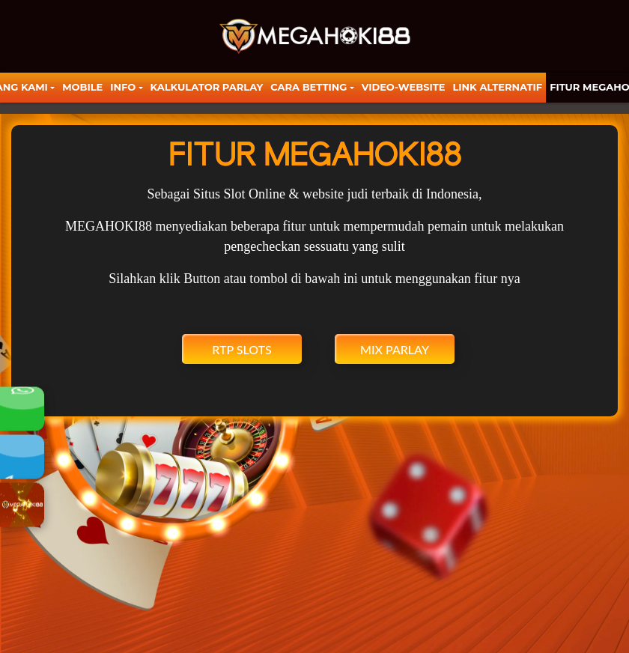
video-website (404, 87)
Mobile (82, 87)
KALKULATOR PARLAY (207, 87)
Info (123, 87)
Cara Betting (308, 87)
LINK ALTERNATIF (497, 87)
